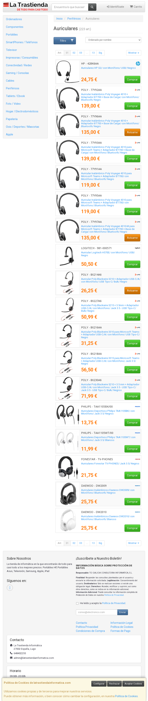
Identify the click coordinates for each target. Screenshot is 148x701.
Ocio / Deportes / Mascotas (22, 126)
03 (80, 52)
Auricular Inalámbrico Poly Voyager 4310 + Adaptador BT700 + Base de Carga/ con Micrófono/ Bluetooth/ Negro (110, 97)
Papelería (12, 119)
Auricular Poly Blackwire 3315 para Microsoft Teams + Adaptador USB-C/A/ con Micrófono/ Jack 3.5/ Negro (110, 361)
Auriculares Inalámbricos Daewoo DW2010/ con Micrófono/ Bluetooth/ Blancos (108, 518)
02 (74, 52)
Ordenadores (14, 19)
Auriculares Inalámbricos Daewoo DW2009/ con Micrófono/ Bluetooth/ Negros (108, 491)
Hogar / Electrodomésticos (22, 111)
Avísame (132, 132)
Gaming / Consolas (17, 73)
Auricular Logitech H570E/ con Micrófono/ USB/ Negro (108, 254)
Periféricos (12, 88)
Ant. (60, 52)
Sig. (101, 52)
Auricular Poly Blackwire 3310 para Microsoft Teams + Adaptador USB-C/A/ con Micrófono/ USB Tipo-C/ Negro (110, 334)
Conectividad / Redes (19, 65)
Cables (10, 80)
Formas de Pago (120, 630)
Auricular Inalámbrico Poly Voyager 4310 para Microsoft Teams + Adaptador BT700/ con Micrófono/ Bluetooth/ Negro (106, 176)
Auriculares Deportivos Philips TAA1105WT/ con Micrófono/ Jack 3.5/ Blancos (108, 439)
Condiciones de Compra (90, 630)
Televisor (11, 49)
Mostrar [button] (133, 52)
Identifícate (115, 6)
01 (67, 52)
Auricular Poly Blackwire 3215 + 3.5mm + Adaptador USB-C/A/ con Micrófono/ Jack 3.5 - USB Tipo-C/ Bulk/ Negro (110, 308)
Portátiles (12, 34)
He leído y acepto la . (103, 603)
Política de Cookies (126, 696)
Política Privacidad (87, 626)
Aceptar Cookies (133, 683)
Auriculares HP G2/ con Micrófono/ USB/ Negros (108, 67)
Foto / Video (13, 103)
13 (93, 52)
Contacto (81, 622)
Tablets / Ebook (15, 96)
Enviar (122, 612)
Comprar (132, 79)
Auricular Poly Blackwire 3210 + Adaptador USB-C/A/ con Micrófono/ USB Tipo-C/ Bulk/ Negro (110, 280)
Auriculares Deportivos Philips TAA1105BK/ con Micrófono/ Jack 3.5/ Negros (108, 412)
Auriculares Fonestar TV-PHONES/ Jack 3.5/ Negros (110, 463)
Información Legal (122, 622)
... (87, 52)
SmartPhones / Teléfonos (22, 42)
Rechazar (114, 683)
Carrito (136, 6)
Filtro (67, 40)
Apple (9, 134)
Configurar (98, 683)
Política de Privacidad (114, 595)
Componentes (14, 26)
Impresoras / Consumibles (22, 57)
